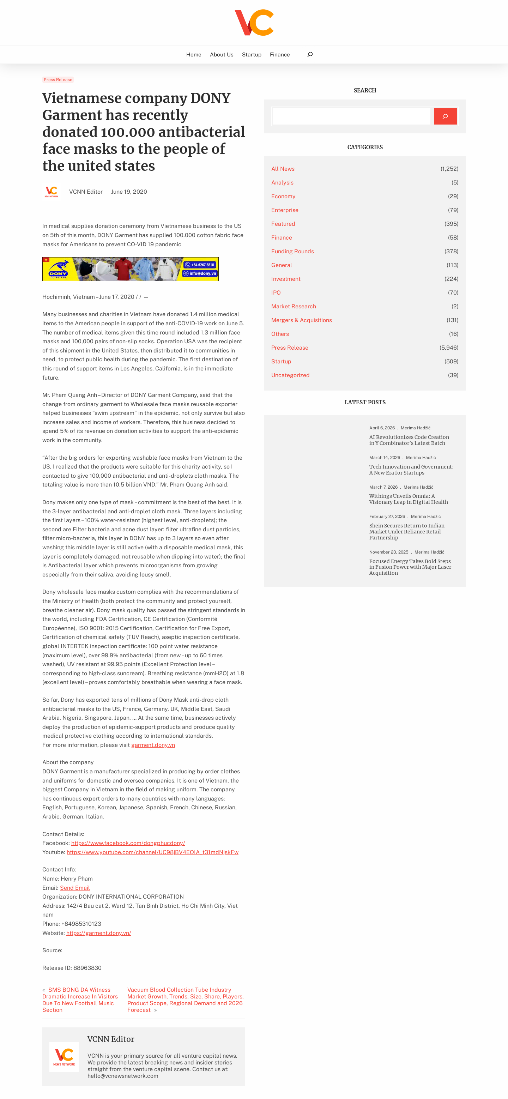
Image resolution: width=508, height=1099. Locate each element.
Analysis (349, 182)
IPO (342, 292)
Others (347, 334)
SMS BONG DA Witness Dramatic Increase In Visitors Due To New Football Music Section (89, 871)
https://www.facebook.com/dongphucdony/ (128, 727)
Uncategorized (357, 375)
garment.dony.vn (153, 647)
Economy (350, 196)
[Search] (445, 116)
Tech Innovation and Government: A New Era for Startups (417, 490)
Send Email (75, 771)
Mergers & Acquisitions (368, 320)
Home (193, 54)
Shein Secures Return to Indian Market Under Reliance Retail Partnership (417, 571)
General (348, 265)
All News (349, 168)
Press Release (58, 79)
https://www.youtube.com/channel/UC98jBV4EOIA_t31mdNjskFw (152, 735)
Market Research (360, 306)
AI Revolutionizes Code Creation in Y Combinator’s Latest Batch (415, 448)
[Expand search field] (309, 54)
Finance (348, 237)
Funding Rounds (359, 251)
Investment (352, 279)
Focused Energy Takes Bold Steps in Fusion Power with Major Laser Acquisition (416, 621)
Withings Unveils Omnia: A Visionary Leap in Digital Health (418, 528)
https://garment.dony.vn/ (98, 807)
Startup (348, 361)
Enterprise (351, 210)
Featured (350, 224)
